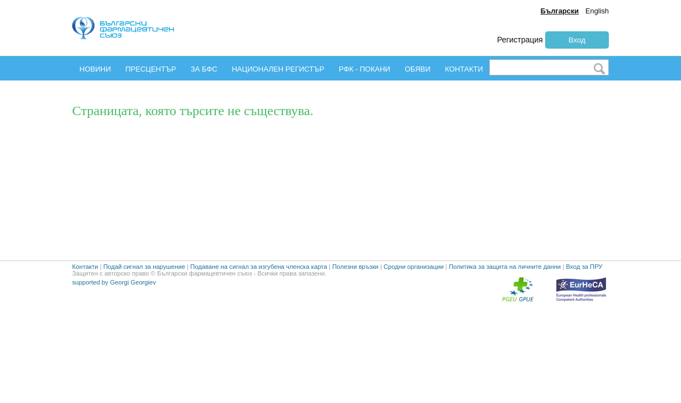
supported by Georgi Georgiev (114, 299)
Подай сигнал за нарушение (144, 284)
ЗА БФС (204, 69)
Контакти (85, 284)
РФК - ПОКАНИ (364, 69)
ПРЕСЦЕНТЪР (150, 69)
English (597, 11)
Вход (577, 40)
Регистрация (520, 39)
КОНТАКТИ (464, 69)
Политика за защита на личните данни (505, 284)
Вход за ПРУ (584, 284)
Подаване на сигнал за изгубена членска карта (258, 284)
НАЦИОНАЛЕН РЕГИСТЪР (278, 69)
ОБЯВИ (418, 69)
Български (560, 11)
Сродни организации (414, 284)
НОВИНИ (95, 69)
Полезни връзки (355, 284)
